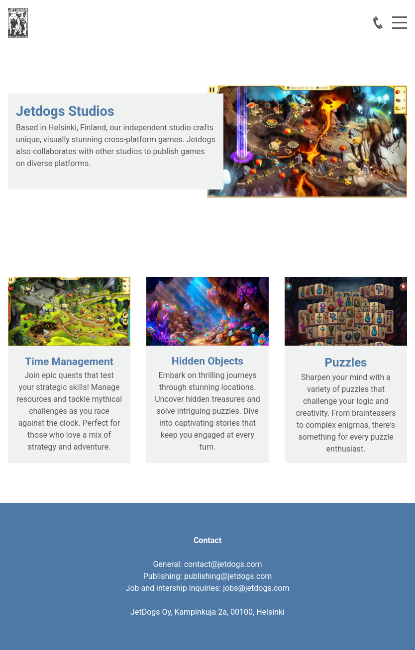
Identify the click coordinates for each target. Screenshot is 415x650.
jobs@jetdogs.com (256, 588)
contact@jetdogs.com (223, 564)
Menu (399, 17)
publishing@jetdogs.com (228, 576)
